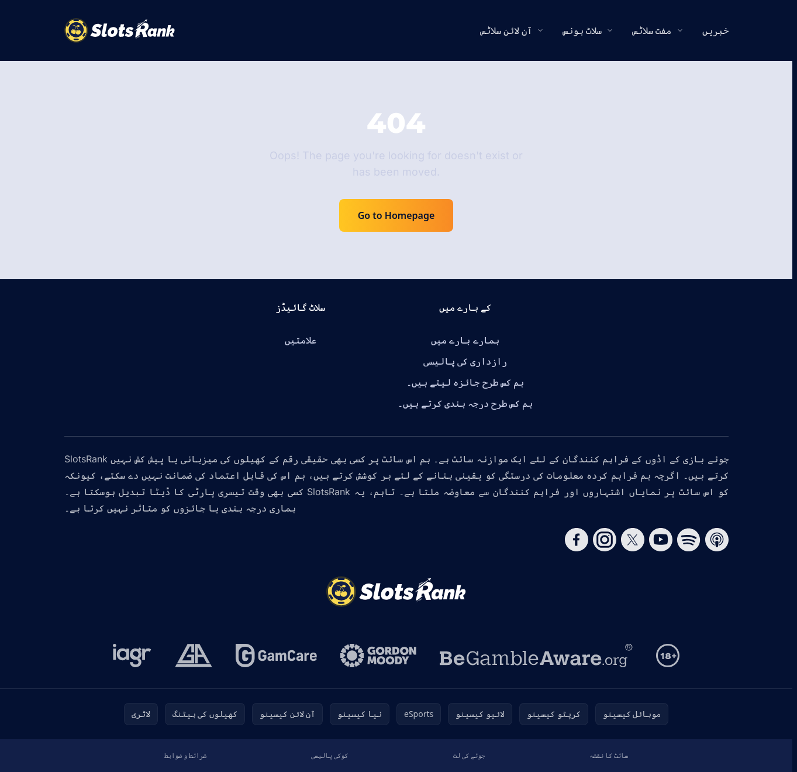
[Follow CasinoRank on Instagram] (604, 539)
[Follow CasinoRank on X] (632, 539)
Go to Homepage (396, 215)
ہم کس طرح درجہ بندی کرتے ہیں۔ (465, 403)
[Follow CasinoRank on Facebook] (576, 539)
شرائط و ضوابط (185, 755)
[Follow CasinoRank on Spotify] (689, 539)
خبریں (715, 30)
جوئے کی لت (469, 755)
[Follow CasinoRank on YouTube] (660, 539)
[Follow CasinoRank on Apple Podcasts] (717, 539)
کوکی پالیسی (329, 755)
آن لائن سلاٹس (506, 30)
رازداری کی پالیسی (465, 361)
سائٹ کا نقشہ (608, 755)
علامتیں (300, 340)
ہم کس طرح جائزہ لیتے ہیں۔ (465, 382)
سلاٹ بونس (582, 30)
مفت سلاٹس (651, 30)
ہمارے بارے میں (465, 340)
